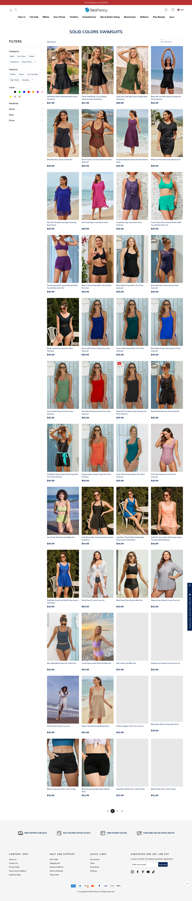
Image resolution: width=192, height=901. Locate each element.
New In (21, 17)
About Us (12, 859)
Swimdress (14, 62)
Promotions (94, 867)
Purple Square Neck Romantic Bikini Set (96, 663)
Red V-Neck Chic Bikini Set (126, 663)
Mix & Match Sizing (110, 17)
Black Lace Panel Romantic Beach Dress (166, 159)
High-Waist (14, 80)
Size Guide (54, 859)
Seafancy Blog (14, 875)
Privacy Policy (14, 867)
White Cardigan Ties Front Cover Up (129, 726)
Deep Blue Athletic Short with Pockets (130, 789)
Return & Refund (56, 871)
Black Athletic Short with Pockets (163, 789)
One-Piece (21, 56)
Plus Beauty (159, 17)
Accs (171, 17)
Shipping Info (55, 863)
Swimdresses (89, 17)
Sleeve (21, 74)
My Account (95, 859)
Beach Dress (27, 62)
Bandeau (25, 80)
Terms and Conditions (17, 871)
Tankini (31, 56)
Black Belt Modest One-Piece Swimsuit (165, 411)
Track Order (54, 875)
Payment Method (56, 867)
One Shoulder (32, 74)
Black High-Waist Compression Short (165, 724)
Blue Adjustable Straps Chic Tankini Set (61, 663)
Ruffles (13, 74)
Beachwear (130, 17)
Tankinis (74, 17)
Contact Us (13, 863)
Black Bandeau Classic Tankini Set (59, 159)
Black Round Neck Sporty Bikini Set (129, 600)
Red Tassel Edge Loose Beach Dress (95, 222)
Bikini (12, 56)
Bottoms (144, 17)
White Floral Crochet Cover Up (93, 600)
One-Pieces (59, 17)
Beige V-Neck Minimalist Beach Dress (95, 726)
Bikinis (46, 17)
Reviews (93, 871)
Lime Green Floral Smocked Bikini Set (60, 537)
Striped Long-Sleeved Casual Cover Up (165, 600)
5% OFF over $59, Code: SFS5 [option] (96, 2)
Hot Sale (34, 17)
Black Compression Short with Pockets (61, 789)
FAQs (92, 863)
